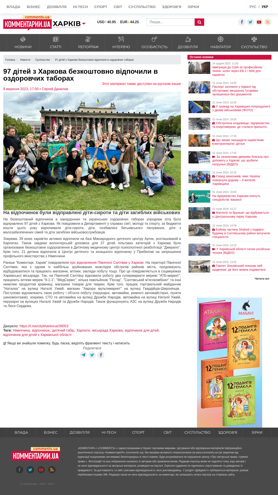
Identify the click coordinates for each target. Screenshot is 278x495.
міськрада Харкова (107, 330)
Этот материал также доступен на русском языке (141, 84)
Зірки (257, 432)
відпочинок (41, 330)
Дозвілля (80, 432)
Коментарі (30, 484)
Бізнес (50, 432)
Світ (168, 432)
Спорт (138, 432)
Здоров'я (227, 432)
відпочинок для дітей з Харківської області (37, 335)
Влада (21, 432)
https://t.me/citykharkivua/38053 (44, 326)
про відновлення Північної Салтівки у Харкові (107, 262)
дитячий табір (63, 330)
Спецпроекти (226, 7)
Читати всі (262, 278)
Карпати (83, 330)
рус (253, 7)
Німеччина (21, 330)
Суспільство (197, 432)
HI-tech (109, 432)
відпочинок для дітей (142, 330)
